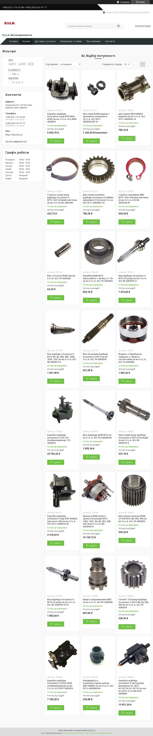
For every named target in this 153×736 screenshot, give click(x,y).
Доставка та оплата (45, 41)
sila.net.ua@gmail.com (16, 141)
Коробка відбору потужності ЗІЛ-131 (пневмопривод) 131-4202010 (59, 438)
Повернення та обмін (71, 41)
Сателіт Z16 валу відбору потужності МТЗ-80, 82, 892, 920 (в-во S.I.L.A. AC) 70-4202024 (133, 603)
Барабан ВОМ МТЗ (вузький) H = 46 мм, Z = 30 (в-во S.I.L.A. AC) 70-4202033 (98, 278)
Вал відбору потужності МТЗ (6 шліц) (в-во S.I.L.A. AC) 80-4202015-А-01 (61, 602)
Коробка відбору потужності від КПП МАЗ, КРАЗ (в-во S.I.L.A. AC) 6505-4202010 (62, 117)
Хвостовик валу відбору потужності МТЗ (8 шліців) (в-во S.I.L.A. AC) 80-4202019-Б (133, 438)
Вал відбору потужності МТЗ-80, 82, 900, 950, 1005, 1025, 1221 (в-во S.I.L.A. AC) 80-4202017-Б (61, 358)
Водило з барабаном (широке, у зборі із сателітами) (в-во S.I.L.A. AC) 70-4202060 (132, 358)
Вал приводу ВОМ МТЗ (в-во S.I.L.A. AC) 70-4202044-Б (97, 436)
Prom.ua (91, 730)
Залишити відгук (143, 26)
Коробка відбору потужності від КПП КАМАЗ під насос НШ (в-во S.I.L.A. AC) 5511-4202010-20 (62, 520)
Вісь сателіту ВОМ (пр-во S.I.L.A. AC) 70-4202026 (61, 277)
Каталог (26, 41)
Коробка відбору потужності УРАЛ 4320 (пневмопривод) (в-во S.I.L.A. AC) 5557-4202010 (60, 684)
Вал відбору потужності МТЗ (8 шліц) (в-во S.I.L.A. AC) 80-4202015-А (132, 278)
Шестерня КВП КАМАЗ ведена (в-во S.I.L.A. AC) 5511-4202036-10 (131, 116)
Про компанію (93, 41)
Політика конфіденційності (100, 733)
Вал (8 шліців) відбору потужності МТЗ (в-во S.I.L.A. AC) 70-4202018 (95, 357)
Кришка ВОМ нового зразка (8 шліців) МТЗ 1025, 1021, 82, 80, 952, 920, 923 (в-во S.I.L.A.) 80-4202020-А (97, 521)
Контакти (110, 41)
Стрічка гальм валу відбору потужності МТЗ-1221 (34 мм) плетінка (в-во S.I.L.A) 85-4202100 (62, 198)
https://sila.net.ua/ (14, 134)
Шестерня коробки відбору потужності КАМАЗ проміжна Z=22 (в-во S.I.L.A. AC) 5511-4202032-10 (98, 198)
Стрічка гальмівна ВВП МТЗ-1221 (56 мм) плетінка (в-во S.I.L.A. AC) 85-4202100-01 (133, 198)
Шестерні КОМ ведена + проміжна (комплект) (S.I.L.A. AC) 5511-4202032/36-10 (96, 117)
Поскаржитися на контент (74, 733)
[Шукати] (118, 26)
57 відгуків (124, 2)
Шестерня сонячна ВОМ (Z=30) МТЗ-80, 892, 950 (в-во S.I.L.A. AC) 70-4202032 (132, 519)
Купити (57, 140)
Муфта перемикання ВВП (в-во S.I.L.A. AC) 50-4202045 (98, 601)
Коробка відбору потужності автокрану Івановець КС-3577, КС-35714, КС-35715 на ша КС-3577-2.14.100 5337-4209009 (132, 687)
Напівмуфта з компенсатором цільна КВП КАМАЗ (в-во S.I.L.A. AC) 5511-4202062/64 (98, 684)
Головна (13, 41)
